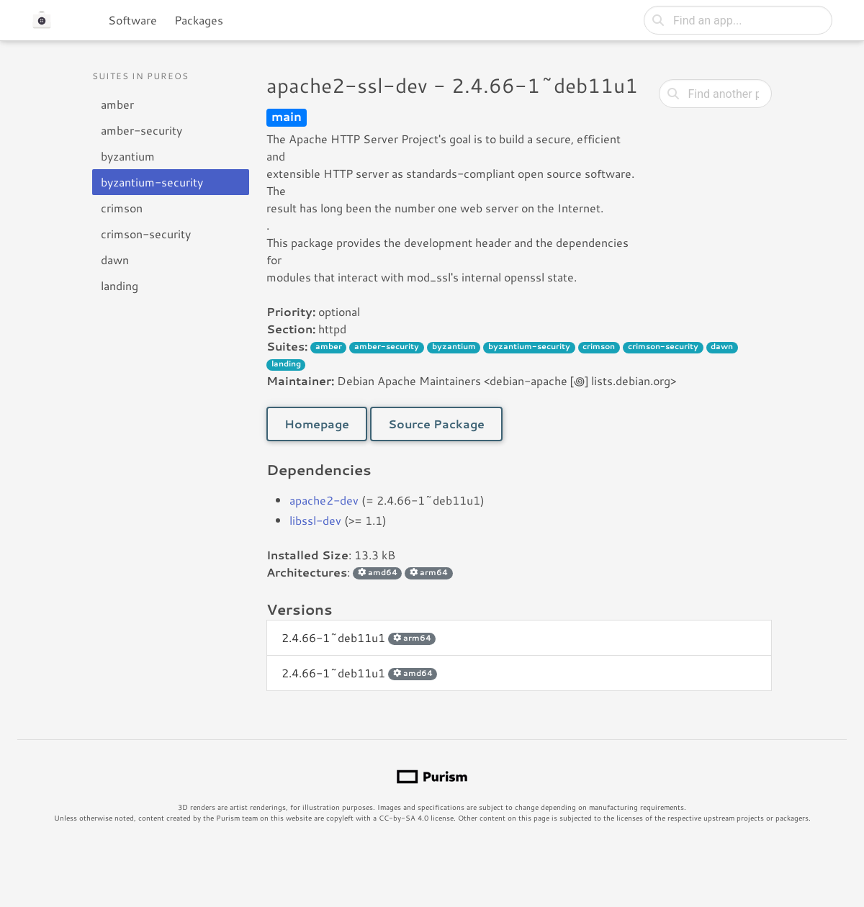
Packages (198, 20)
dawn (115, 259)
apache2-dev (324, 500)
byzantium (128, 156)
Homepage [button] (316, 423)
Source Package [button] (436, 423)
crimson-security (146, 233)
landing (119, 285)
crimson (122, 207)
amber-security (141, 130)
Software (132, 20)
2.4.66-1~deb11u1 (359, 637)
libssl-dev (315, 520)
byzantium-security (152, 181)
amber (117, 104)
